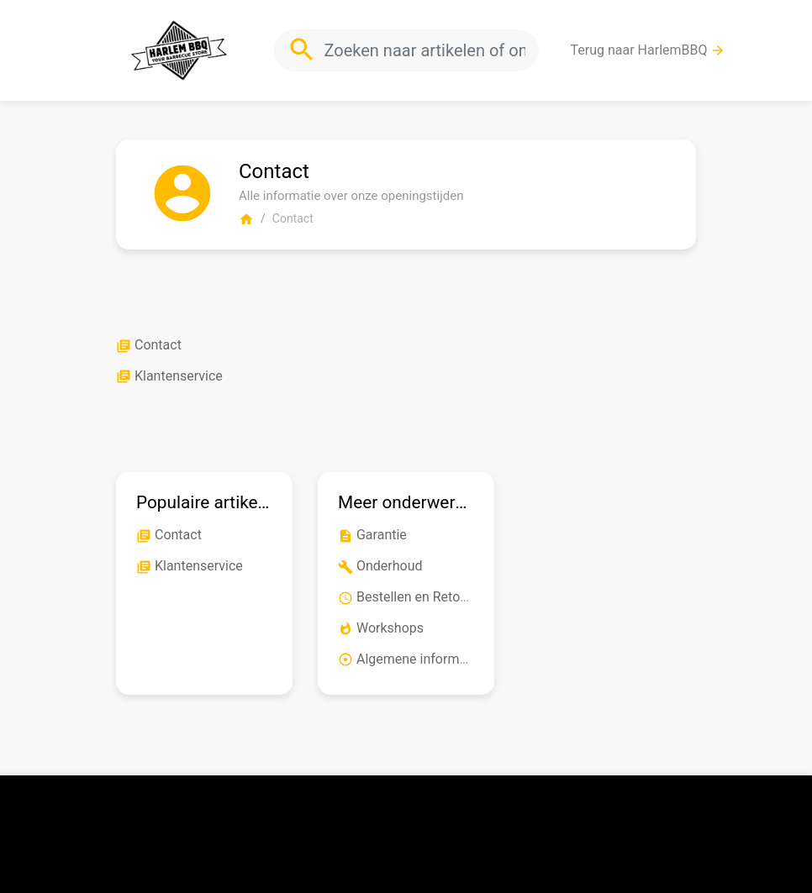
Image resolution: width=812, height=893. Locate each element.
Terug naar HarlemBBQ (648, 50)
